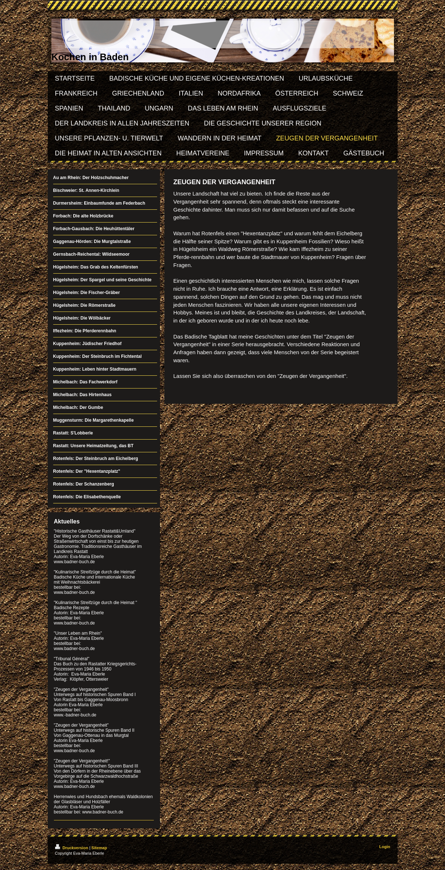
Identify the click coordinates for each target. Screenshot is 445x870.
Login (384, 846)
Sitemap (99, 848)
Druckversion (72, 848)
